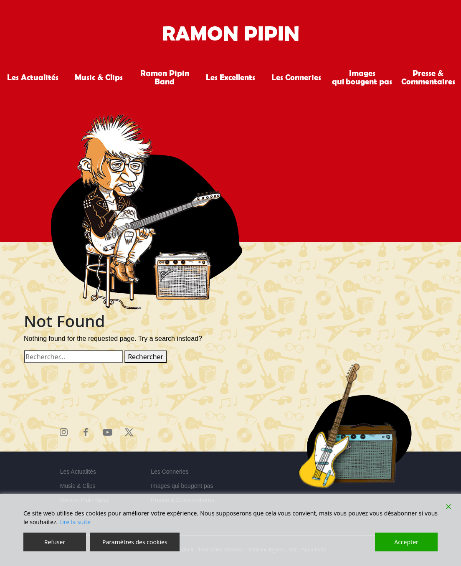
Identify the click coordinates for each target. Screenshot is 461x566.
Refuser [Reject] (54, 542)
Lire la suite (75, 522)
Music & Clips (99, 77)
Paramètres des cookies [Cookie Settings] (134, 542)
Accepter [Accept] (406, 542)
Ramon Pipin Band (164, 77)
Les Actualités (32, 77)
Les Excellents (230, 77)
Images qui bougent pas (362, 77)
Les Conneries (296, 77)
